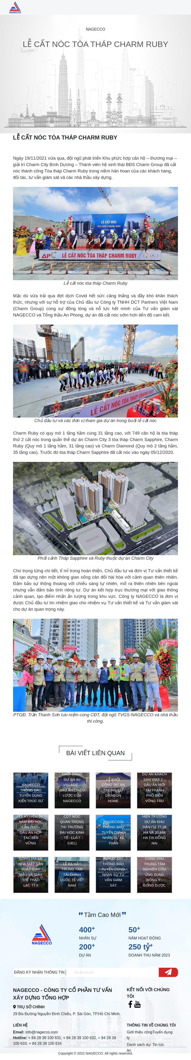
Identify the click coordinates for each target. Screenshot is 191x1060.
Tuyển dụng (162, 1034)
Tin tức (158, 1046)
